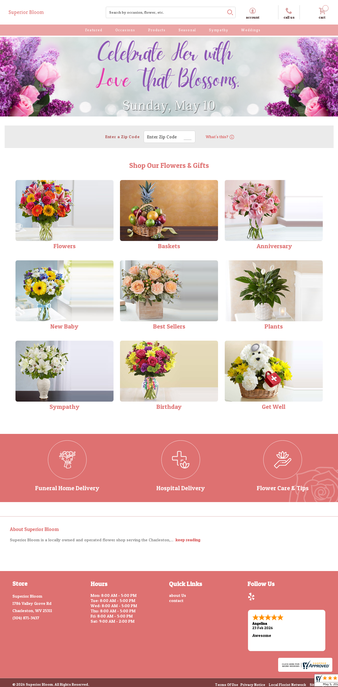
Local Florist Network (287, 684)
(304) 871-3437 (25, 617)
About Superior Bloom (34, 529)
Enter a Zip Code (121, 136)
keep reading (187, 539)
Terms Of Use (226, 684)
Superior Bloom (26, 12)
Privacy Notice (252, 684)
